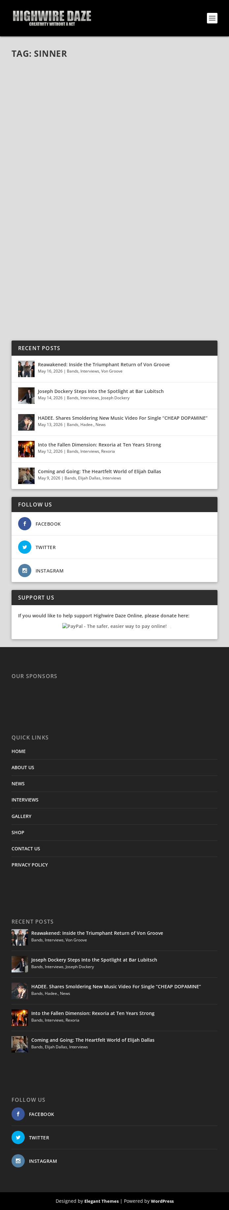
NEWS (18, 783)
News (101, 424)
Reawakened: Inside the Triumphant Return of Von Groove (104, 364)
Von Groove (112, 371)
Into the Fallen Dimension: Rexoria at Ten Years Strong (99, 444)
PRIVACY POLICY (30, 865)
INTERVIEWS (25, 800)
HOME (19, 751)
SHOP (18, 832)
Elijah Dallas (89, 478)
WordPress (162, 1201)
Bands (72, 371)
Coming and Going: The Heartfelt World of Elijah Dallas (100, 471)
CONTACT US (26, 848)
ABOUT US (23, 767)
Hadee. (87, 424)
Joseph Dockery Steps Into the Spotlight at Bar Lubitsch (101, 391)
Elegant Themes (101, 1201)
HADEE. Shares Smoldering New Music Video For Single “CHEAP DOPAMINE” (123, 418)
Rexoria (108, 451)
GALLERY (21, 816)
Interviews (89, 371)
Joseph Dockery (115, 398)
